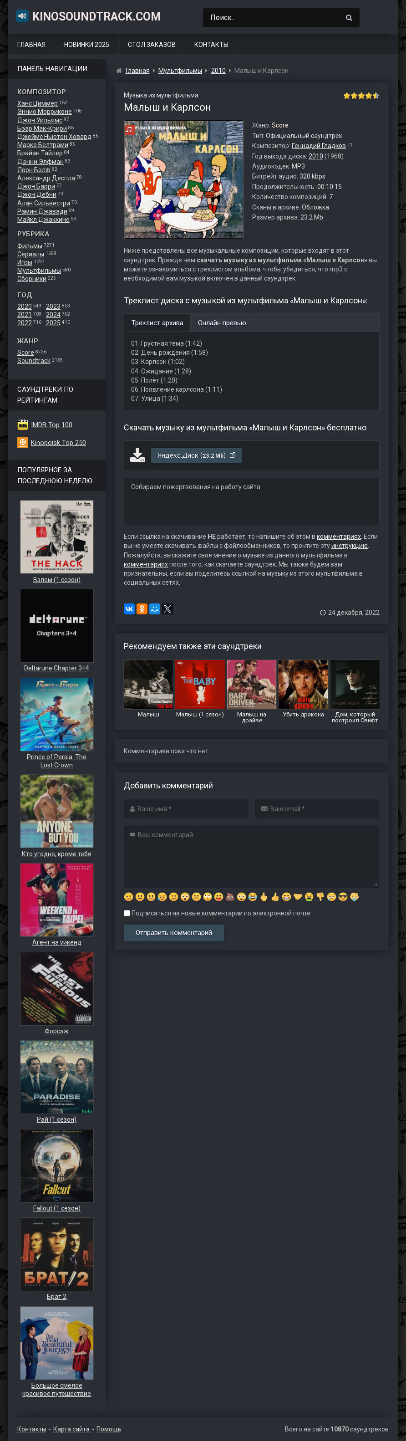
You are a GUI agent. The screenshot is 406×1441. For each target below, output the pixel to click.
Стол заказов (152, 44)
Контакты (211, 44)
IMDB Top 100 (51, 425)
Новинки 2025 (86, 44)
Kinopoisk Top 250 (58, 443)
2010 (316, 156)
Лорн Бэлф (34, 170)
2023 (53, 306)
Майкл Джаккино (43, 219)
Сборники (31, 278)
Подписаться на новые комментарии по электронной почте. (218, 913)
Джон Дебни (36, 194)
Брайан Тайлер (40, 153)
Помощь (109, 1429)
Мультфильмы (39, 270)
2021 (24, 314)
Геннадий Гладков (319, 145)
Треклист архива (157, 323)
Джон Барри (36, 186)
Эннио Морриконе (44, 111)
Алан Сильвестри (43, 203)
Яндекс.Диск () (196, 455)
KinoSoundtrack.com (88, 16)
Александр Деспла (46, 178)
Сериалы (30, 254)
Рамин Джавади (42, 211)
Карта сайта (71, 1429)
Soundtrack (34, 360)
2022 (24, 323)
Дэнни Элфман (40, 161)
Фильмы (29, 246)
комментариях (339, 536)
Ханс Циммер (37, 103)
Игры (24, 262)
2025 (53, 323)
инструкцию (349, 545)
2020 (24, 306)
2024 (53, 314)
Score (25, 352)
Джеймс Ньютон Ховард (54, 136)
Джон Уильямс (39, 120)
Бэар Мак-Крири (42, 128)
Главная (31, 44)
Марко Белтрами (42, 144)
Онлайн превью (222, 323)
